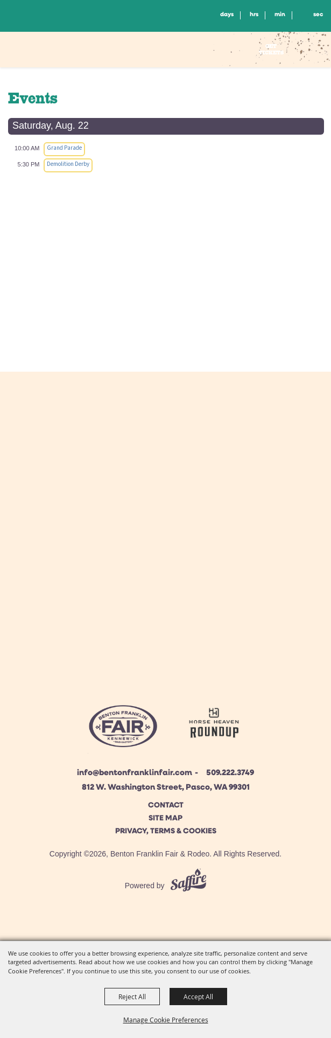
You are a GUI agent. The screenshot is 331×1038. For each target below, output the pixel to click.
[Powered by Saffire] (188, 886)
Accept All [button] (198, 996)
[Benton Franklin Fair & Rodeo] (57, 51)
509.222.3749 (230, 773)
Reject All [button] (132, 996)
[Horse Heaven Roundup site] (213, 725)
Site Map (165, 818)
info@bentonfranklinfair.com (134, 773)
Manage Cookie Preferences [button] (165, 1019)
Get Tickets (271, 49)
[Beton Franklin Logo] (122, 729)
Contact (166, 806)
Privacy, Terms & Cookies (165, 831)
